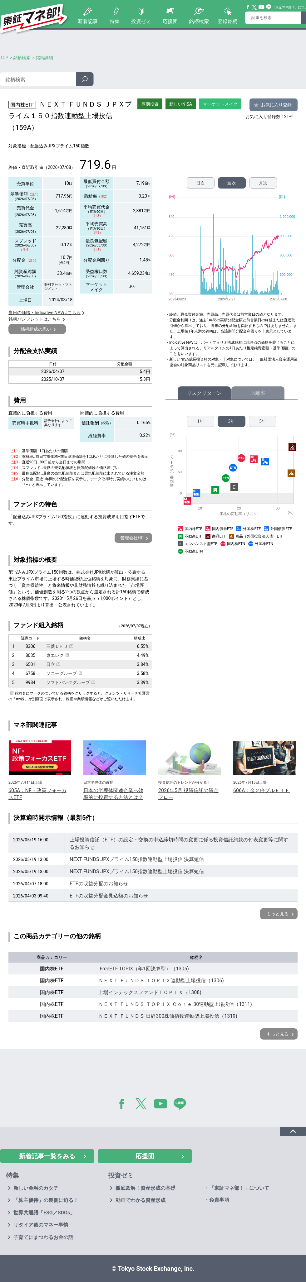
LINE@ (182, 1105)
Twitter (254, 7)
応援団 (170, 21)
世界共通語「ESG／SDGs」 (44, 1213)
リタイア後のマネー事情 (40, 1225)
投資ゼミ (141, 21)
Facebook (248, 7)
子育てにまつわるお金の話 (43, 1237)
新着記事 (88, 21)
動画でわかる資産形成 (140, 1200)
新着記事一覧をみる (47, 1156)
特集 (115, 21)
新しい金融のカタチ (35, 1188)
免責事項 (219, 1200)
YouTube (262, 7)
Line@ (269, 7)
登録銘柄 (228, 21)
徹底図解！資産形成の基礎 (145, 1188)
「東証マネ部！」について (239, 1188)
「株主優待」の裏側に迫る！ (45, 1200)
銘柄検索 (199, 21)
